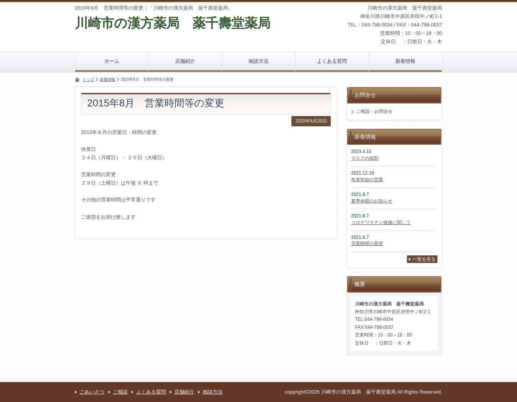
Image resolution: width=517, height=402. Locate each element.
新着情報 (405, 61)
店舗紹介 (185, 61)
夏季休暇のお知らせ (371, 201)
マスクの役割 (365, 158)
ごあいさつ (92, 392)
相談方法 (258, 61)
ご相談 (120, 392)
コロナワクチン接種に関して (381, 222)
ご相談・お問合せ (374, 111)
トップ (88, 79)
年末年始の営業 (367, 179)
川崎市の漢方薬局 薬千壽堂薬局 (172, 23)
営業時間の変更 (367, 243)
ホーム (111, 61)
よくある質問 (332, 61)
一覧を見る (424, 259)
